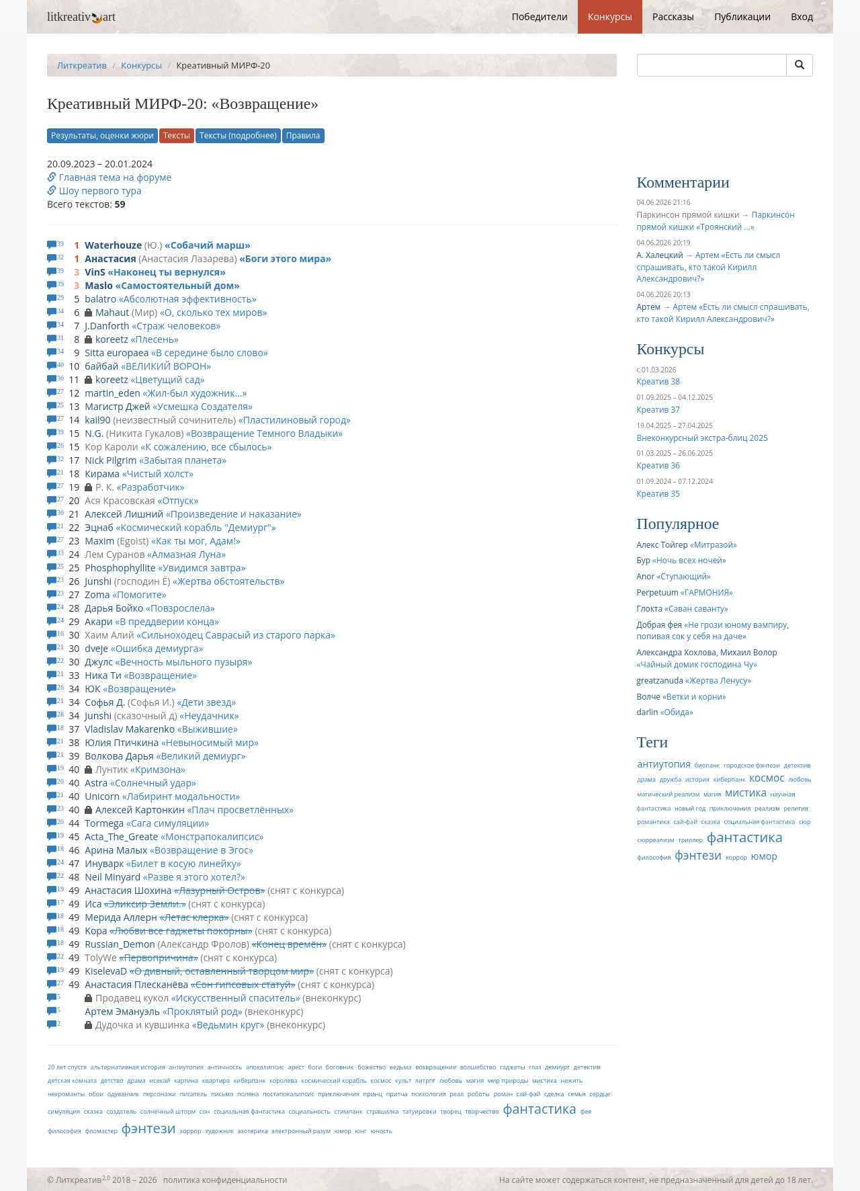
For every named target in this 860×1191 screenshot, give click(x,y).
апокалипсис (265, 1067)
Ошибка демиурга (157, 648)
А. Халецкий (660, 254)
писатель (194, 1094)
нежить (571, 1080)
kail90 (97, 419)
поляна (248, 1094)
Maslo (99, 285)
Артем (649, 306)
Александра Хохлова (676, 652)
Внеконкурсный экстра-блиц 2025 (702, 437)
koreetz (111, 339)
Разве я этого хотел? (194, 876)
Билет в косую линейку (183, 863)
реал (456, 1094)
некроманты (66, 1094)
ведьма (401, 1067)
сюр (804, 821)
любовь (450, 1080)
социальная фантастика (249, 1111)
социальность (310, 1111)
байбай (101, 366)
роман (503, 1094)
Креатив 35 (658, 493)
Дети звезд (206, 702)
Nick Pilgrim (110, 460)
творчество (482, 1111)
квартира (216, 1080)
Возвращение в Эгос (202, 850)
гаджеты (512, 1067)
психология (428, 1094)
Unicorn (102, 796)
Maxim (99, 540)
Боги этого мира (285, 258)
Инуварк (104, 863)
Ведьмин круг (228, 1024)
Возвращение (160, 675)
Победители (540, 16)
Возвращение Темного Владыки (264, 433)
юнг (361, 1130)
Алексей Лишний (124, 513)
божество (371, 1067)
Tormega (104, 823)
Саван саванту (696, 608)
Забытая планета (183, 460)
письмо (222, 1094)
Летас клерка (194, 917)
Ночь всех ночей (689, 560)
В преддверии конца (167, 621)
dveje (96, 648)
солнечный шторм (168, 1111)
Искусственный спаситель (236, 997)
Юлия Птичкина (122, 742)
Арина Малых (116, 850)
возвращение (435, 1067)
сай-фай (528, 1094)
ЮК (92, 688)
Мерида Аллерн (121, 917)
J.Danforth (107, 325)
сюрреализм (656, 839)
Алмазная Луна (186, 554)
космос (380, 1080)
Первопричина (158, 957)
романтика (654, 821)
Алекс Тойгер (662, 544)
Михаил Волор (748, 652)
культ (403, 1080)
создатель (121, 1111)
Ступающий (683, 576)
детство (112, 1080)
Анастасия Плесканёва (136, 984)
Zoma (97, 594)
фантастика (539, 1109)
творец (450, 1111)
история (697, 779)
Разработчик (151, 487)
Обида (676, 711)
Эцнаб (99, 527)
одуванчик (123, 1094)
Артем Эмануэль (122, 1011)
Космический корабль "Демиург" (195, 527)
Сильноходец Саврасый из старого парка (236, 634)
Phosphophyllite (120, 567)
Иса (93, 903)
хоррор (190, 1130)
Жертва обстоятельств (228, 581)
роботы (479, 1094)
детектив (587, 1067)
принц (372, 1094)
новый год (690, 808)
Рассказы (673, 16)
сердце (599, 1094)
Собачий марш (208, 245)
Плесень (154, 339)
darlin (647, 711)
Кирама (102, 473)
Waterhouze (113, 245)
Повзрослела (180, 608)
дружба (671, 779)
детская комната (72, 1080)
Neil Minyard (112, 876)
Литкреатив (82, 65)
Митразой (713, 544)
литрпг (425, 1080)
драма (136, 1080)
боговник (340, 1067)
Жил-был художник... (194, 392)
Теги (653, 742)
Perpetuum (658, 592)
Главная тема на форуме (109, 177)
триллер (690, 839)
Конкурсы (610, 16)
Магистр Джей (117, 406)
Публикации (742, 16)
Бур (644, 560)
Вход (802, 16)
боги (315, 1067)
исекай (160, 1080)
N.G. (94, 433)
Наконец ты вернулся (167, 271)
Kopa (96, 930)
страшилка (382, 1111)
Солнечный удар (153, 782)
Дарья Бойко (114, 608)
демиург (557, 1067)
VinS (95, 271)
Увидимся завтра (202, 567)
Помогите (139, 594)
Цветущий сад (167, 379)
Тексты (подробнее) (238, 135)
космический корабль (333, 1080)
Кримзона (158, 769)
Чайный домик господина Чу (696, 664)
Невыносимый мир (210, 742)
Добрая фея (660, 624)
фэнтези (149, 1127)
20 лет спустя (67, 1067)
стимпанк (348, 1111)
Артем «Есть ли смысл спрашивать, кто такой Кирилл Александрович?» (709, 266)
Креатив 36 (658, 465)
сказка (93, 1111)
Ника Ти (103, 675)
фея (586, 1111)
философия (64, 1130)
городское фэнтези (752, 765)
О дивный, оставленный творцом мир (221, 970)
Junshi (98, 581)
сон (205, 1111)
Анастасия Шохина (128, 890)
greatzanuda (660, 680)
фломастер (101, 1130)
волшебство (478, 1067)
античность (225, 1067)
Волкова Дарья (119, 755)
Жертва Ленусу (718, 680)
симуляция (64, 1111)
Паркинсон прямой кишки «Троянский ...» (716, 220)
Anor (646, 576)
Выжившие (207, 729)
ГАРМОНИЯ (707, 592)
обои (96, 1094)
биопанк (707, 765)
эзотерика (253, 1130)
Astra (96, 782)
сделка (554, 1094)
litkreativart (81, 17)
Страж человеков (176, 325)
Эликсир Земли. (145, 903)
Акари (98, 621)
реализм (767, 808)
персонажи (159, 1094)
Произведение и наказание (234, 513)
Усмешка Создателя (202, 406)
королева (283, 1080)
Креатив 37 (658, 409)
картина (186, 1080)
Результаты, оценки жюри (102, 135)
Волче (649, 696)
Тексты (176, 135)
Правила (303, 135)
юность (381, 1130)
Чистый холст (158, 473)
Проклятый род (202, 1011)
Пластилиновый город (294, 419)
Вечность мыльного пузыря (184, 661)
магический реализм (669, 794)
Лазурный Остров (219, 890)
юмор (343, 1130)
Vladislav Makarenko (130, 729)
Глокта (650, 608)
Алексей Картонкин (140, 809)
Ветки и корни (694, 696)
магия (475, 1080)
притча (397, 1094)
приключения (338, 1094)
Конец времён (289, 944)
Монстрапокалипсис (212, 836)
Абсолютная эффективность (188, 298)
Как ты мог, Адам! (196, 540)
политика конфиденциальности (225, 1179)
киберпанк (250, 1080)
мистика (544, 1080)
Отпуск (178, 500)
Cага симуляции (167, 823)
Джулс (99, 661)
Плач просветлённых (240, 809)
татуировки (419, 1111)
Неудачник (209, 715)
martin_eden (112, 392)
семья (577, 1094)
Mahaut (112, 312)
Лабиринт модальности (181, 796)
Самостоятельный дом (177, 285)
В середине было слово (209, 352)
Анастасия (110, 258)
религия (796, 808)
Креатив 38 (658, 381)
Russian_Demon (120, 944)
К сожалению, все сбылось (206, 446)
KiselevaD (106, 970)
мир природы (508, 1080)
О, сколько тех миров (214, 312)
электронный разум (301, 1130)
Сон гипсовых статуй (243, 984)
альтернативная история (128, 1067)
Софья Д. (105, 702)
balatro (100, 298)
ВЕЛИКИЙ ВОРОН (166, 366)
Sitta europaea (116, 352)
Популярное (678, 523)
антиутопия (186, 1067)
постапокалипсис (288, 1094)
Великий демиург (201, 755)
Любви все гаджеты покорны (181, 930)
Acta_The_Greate (121, 836)
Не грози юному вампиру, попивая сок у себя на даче (713, 630)
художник (219, 1130)
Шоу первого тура (94, 190)
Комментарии (683, 182)
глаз (535, 1067)
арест (296, 1067)
